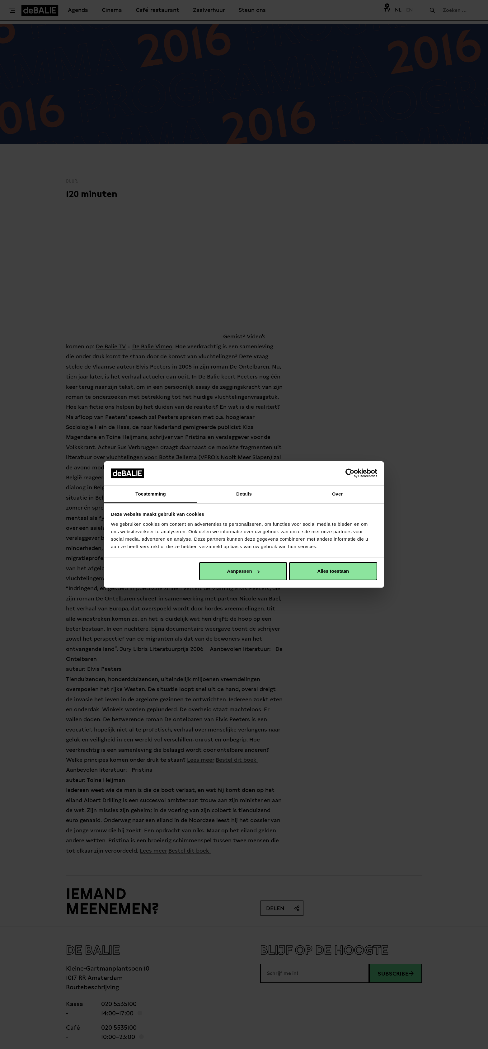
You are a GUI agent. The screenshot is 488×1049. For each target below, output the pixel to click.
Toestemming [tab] (150, 493)
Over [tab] (337, 493)
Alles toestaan (333, 571)
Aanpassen (243, 571)
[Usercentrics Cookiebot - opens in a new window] (350, 473)
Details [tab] (244, 493)
